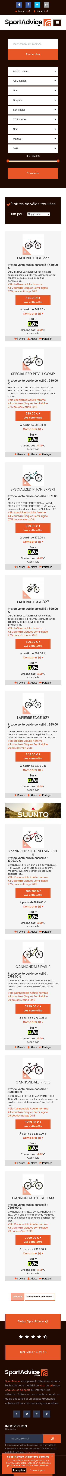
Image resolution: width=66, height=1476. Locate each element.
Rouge (27, 291)
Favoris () (22, 11)
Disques (28, 288)
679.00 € (33, 528)
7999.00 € (33, 1240)
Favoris (20, 338)
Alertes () (40, 11)
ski (51, 1386)
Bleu (26, 520)
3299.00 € (33, 1124)
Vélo (10, 284)
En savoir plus (37, 1470)
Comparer (33, 173)
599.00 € (33, 415)
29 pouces (14, 748)
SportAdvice (12, 1381)
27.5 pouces (15, 291)
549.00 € (33, 300)
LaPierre (19, 284)
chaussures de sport (17, 1390)
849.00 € (33, 756)
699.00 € (33, 644)
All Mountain (15, 288)
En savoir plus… (32, 1452)
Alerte (32, 338)
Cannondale (21, 877)
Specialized (20, 400)
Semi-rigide (41, 288)
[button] (33, 71)
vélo (42, 1386)
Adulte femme (37, 400)
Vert (23, 748)
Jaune (27, 407)
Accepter (19, 1470)
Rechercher (33, 54)
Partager (45, 338)
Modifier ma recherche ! (39, 1296)
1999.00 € (33, 893)
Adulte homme (33, 284)
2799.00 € (33, 1008)
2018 (34, 291)
